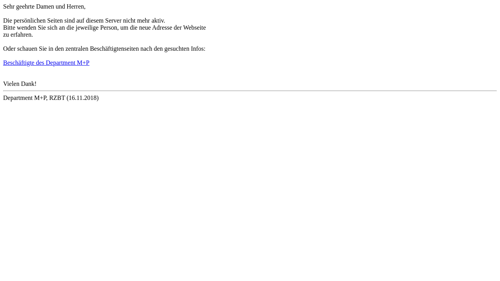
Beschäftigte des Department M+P (46, 62)
